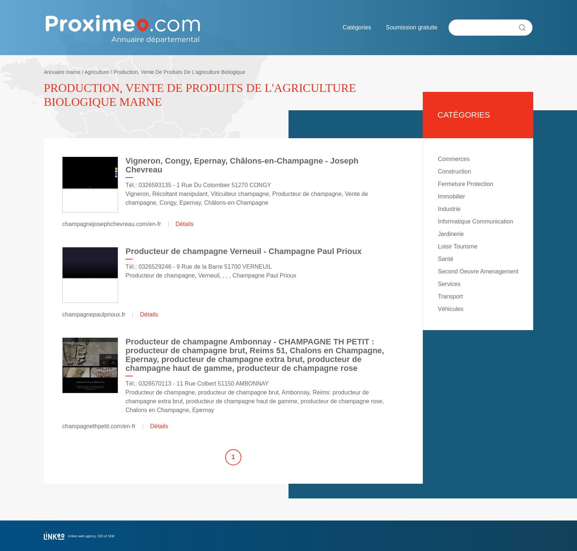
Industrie (449, 209)
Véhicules (450, 309)
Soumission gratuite (412, 27)
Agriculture (97, 72)
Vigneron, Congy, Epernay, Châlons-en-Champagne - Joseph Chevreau (241, 165)
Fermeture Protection (465, 184)
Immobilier (451, 196)
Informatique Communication (475, 221)
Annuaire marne (62, 72)
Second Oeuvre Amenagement (478, 271)
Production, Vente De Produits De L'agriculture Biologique (179, 72)
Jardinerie (451, 234)
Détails (185, 224)
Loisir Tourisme (457, 246)
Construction (454, 171)
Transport (450, 296)
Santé (445, 259)
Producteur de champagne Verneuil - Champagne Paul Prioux (243, 251)
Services (449, 284)
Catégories (357, 27)
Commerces (454, 159)
